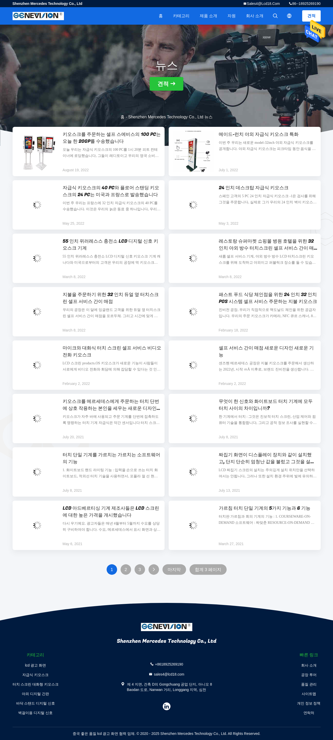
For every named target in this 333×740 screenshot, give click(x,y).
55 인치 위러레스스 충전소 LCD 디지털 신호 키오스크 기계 (110, 245)
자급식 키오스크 (35, 675)
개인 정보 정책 (309, 703)
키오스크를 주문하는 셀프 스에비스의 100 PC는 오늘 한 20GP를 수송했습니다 (112, 138)
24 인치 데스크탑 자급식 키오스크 (254, 187)
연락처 (308, 713)
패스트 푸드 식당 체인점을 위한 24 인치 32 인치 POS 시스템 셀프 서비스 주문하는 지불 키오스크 (268, 298)
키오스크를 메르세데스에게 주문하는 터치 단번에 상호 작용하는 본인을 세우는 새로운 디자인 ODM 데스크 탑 (111, 405)
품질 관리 (309, 684)
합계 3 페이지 (208, 569)
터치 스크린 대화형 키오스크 (36, 684)
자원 (231, 16)
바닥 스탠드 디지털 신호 (35, 703)
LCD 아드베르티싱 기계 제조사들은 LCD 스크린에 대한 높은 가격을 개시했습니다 (111, 512)
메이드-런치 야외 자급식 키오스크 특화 (259, 134)
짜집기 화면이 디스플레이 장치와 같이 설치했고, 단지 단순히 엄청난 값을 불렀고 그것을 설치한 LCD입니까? (267, 458)
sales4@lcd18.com (263, 4)
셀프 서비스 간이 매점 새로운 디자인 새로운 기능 (266, 351)
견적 (311, 16)
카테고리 (181, 16)
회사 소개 (254, 16)
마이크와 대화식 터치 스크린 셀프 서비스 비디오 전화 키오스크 (112, 351)
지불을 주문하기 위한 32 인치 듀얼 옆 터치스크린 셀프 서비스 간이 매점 (111, 298)
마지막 (174, 569)
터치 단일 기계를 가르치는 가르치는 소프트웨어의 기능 (111, 458)
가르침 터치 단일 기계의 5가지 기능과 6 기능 (264, 508)
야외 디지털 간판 (35, 694)
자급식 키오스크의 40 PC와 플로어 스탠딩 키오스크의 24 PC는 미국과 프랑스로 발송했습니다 (111, 191)
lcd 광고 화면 (35, 665)
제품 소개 (208, 16)
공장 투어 (309, 675)
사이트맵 (309, 694)
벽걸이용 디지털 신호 (35, 713)
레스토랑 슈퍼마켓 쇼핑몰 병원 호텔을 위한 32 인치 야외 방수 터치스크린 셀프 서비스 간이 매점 (266, 245)
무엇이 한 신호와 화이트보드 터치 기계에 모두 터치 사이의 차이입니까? (266, 405)
